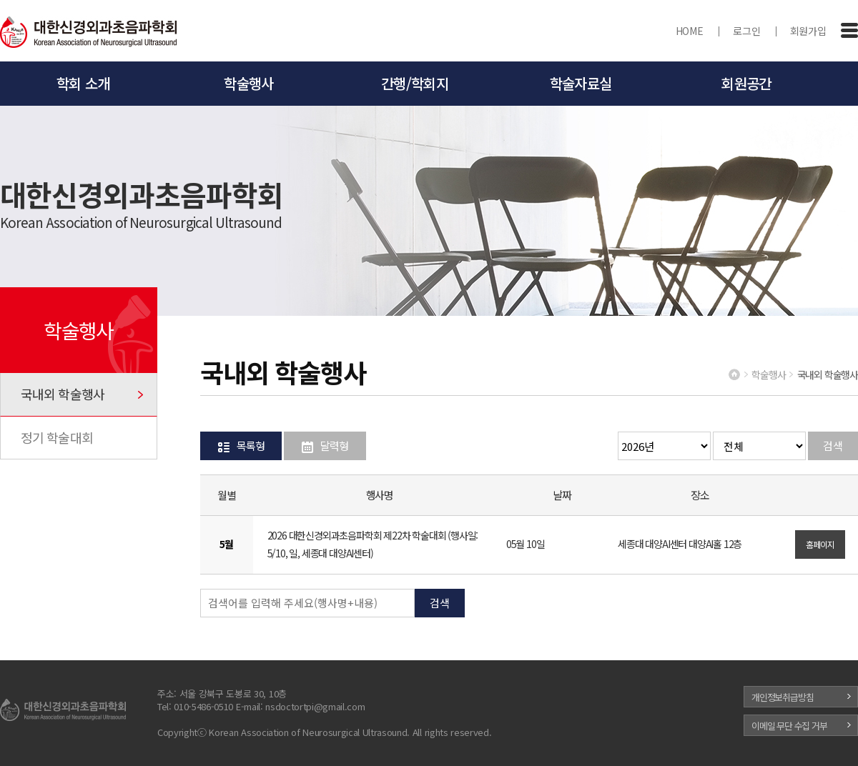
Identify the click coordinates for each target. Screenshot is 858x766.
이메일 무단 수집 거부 (789, 725)
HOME (690, 31)
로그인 (747, 31)
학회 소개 (83, 83)
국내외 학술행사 (62, 393)
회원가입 (808, 31)
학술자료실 (581, 83)
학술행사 (248, 83)
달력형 (333, 445)
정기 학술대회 (57, 437)
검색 (833, 445)
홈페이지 (820, 544)
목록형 (250, 445)
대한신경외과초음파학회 (88, 32)
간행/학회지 (414, 83)
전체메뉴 (849, 30)
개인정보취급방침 (782, 697)
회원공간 (746, 83)
